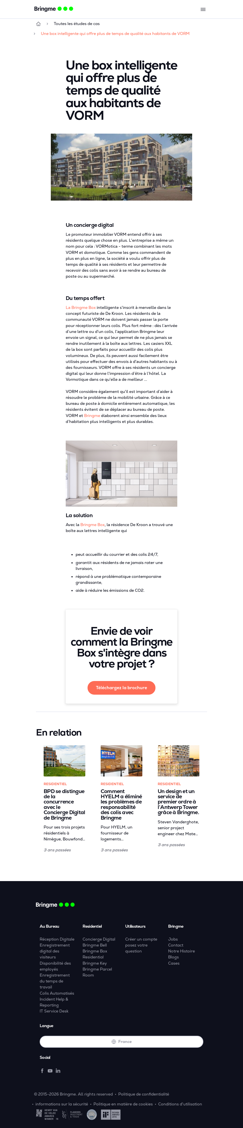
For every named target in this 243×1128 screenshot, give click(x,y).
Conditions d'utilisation (180, 1104)
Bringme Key (95, 963)
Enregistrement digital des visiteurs (55, 951)
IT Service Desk (54, 1011)
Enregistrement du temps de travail (55, 981)
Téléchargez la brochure (121, 687)
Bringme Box (92, 524)
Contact (175, 945)
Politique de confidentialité (143, 1094)
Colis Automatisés (57, 993)
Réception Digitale (57, 939)
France (121, 1041)
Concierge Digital (99, 939)
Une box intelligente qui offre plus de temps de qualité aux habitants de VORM (115, 33)
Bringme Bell (95, 945)
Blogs (173, 957)
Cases (174, 963)
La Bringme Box (81, 307)
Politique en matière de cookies (123, 1104)
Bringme (92, 415)
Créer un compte (141, 939)
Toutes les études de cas (77, 23)
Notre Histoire (181, 951)
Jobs (173, 939)
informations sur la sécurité (61, 1104)
